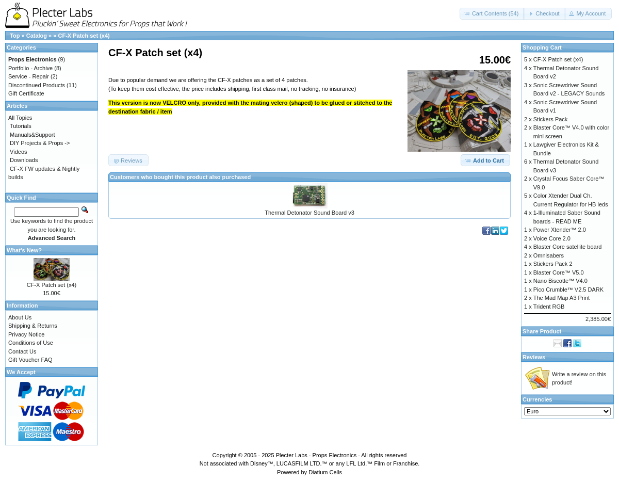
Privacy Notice (26, 334)
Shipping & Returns (32, 326)
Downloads (24, 160)
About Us (19, 317)
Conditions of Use (30, 343)
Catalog (36, 36)
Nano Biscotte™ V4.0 (560, 281)
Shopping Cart (542, 47)
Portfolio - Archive (30, 68)
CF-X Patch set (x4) (83, 36)
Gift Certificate (26, 93)
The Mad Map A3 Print (561, 298)
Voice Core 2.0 (552, 238)
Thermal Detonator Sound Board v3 (309, 213)
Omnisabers (548, 255)
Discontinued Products (36, 85)
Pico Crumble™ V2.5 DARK (568, 289)
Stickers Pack (550, 119)
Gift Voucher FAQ (30, 360)
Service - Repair (28, 76)
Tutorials (20, 126)
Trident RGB (549, 306)
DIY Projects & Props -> (40, 143)
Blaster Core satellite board (567, 247)
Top (15, 36)
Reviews (534, 357)
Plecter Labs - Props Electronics (316, 455)
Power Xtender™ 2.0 (559, 230)
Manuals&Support (32, 135)
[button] (492, 14)
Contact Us (22, 351)
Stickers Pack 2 (553, 264)
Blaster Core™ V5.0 (558, 272)
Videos (18, 152)
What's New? (24, 250)
